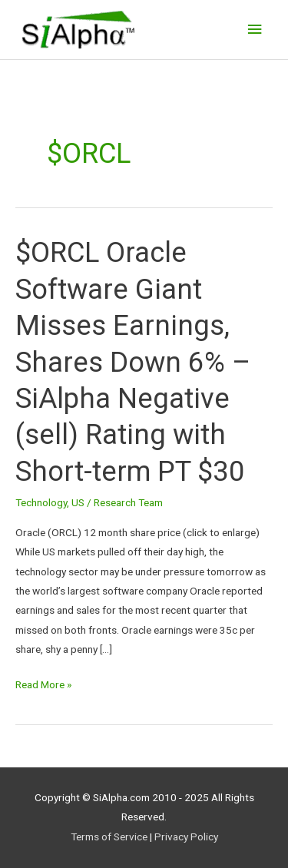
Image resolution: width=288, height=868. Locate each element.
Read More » (43, 683)
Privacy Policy (186, 836)
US (77, 502)
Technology (41, 502)
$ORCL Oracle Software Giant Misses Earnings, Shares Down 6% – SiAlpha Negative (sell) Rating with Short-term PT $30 (132, 362)
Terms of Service (109, 836)
